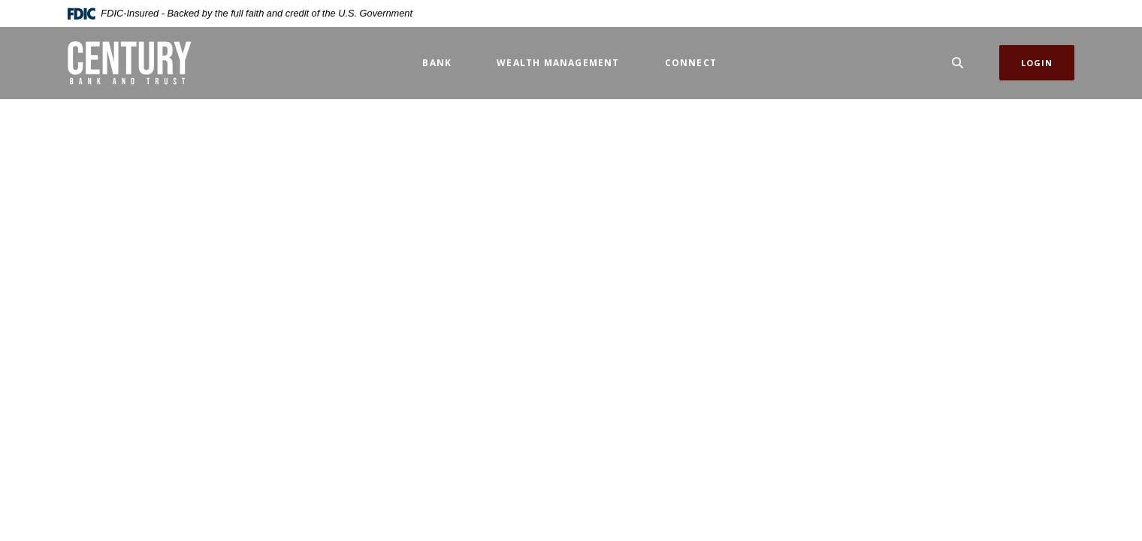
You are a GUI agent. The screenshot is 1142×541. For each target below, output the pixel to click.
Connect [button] (691, 62)
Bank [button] (437, 62)
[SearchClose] (957, 62)
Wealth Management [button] (558, 62)
